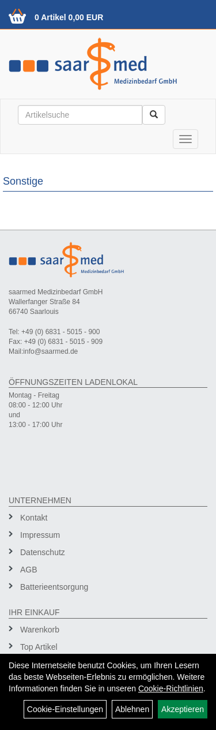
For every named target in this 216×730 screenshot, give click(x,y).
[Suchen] (153, 115)
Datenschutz (42, 552)
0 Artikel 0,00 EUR (69, 17)
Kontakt (33, 517)
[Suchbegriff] (80, 115)
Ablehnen (132, 709)
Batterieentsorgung (54, 587)
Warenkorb (39, 629)
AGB (28, 569)
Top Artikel (39, 647)
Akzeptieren (182, 709)
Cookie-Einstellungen (65, 709)
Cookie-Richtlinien (170, 688)
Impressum (40, 535)
